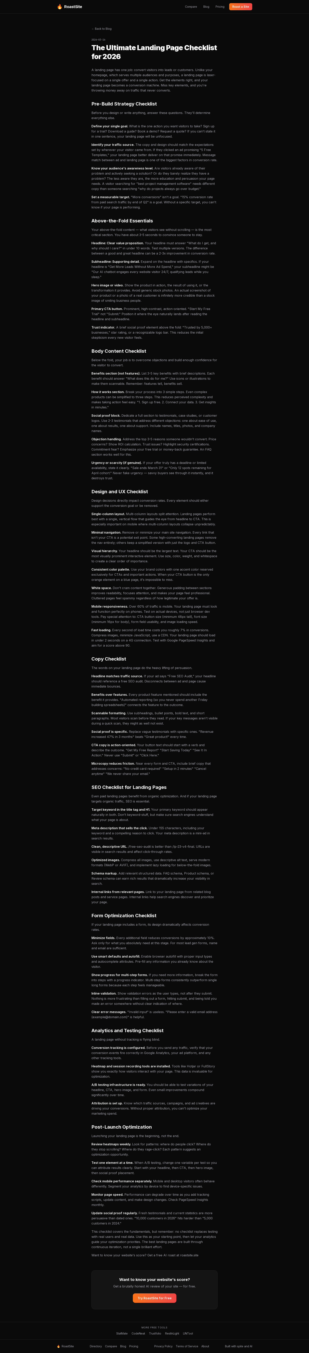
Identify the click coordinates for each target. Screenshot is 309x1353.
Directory (96, 1346)
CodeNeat (138, 1333)
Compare (191, 6)
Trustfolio (155, 1333)
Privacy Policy (163, 1346)
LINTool (188, 1333)
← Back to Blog (101, 28)
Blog (206, 6)
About (205, 1346)
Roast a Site (240, 6)
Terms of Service (187, 1346)
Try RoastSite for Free (155, 1298)
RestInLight (172, 1333)
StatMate (122, 1333)
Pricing (220, 6)
